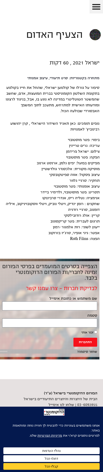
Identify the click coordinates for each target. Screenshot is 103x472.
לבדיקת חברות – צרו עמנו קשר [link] (61, 288)
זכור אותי (89, 332)
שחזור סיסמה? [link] (87, 351)
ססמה (92, 316)
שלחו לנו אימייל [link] (61, 405)
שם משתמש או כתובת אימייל (73, 299)
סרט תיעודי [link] (59, 78)
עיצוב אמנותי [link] (37, 78)
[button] (96, 6)
